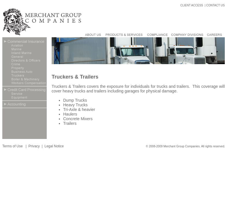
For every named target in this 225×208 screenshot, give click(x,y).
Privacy (34, 146)
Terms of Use (13, 146)
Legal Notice (54, 146)
